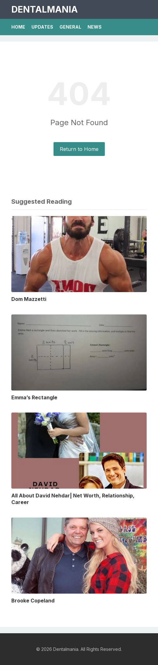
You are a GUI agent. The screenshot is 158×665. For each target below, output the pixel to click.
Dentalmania (44, 9)
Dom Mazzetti (28, 299)
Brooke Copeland (32, 600)
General (70, 27)
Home (18, 27)
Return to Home (79, 149)
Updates (42, 27)
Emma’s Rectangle (34, 397)
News (94, 27)
